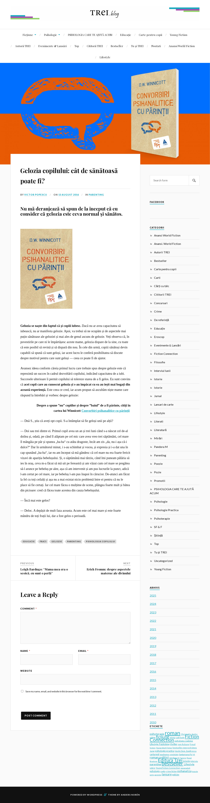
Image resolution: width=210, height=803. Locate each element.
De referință (161, 320)
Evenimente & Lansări (52, 46)
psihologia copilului (100, 541)
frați (43, 541)
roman (172, 733)
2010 (153, 722)
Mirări (158, 438)
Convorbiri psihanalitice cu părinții (105, 411)
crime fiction (171, 771)
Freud (192, 744)
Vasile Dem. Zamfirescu (185, 751)
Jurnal (158, 396)
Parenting (97, 194)
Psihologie (50, 35)
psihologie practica (164, 751)
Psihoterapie (162, 518)
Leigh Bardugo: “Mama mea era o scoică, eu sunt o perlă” (44, 571)
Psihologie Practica (166, 510)
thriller (173, 744)
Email (83, 651)
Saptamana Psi (186, 754)
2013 (153, 697)
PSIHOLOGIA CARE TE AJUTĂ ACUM (90, 35)
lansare (167, 774)
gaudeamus (165, 754)
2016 (153, 671)
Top (77, 46)
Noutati (156, 46)
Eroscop (159, 336)
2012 (153, 705)
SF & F (158, 527)
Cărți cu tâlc (161, 286)
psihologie (155, 771)
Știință (158, 535)
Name (25, 651)
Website (26, 670)
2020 (153, 637)
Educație (125, 35)
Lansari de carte (163, 404)
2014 (153, 688)
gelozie (57, 541)
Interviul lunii (162, 370)
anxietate (174, 754)
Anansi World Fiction (182, 46)
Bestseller (117, 46)
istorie (186, 760)
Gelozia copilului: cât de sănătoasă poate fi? (64, 175)
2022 (153, 620)
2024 (153, 603)
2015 (153, 680)
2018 (153, 654)
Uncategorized (163, 560)
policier (175, 774)
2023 (153, 612)
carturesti (154, 754)
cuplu (162, 771)
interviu (194, 761)
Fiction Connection (166, 353)
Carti (157, 277)
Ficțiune (28, 35)
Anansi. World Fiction (167, 243)
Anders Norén (130, 794)
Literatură (160, 430)
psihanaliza (184, 771)
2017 (153, 663)
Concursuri (161, 303)
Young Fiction (178, 35)
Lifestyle (105, 57)
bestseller (172, 763)
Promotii (159, 480)
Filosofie (159, 362)
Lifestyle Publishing (160, 744)
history (152, 748)
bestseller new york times (185, 748)
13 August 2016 (69, 194)
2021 (153, 629)
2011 (153, 713)
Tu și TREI (137, 46)
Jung (152, 751)
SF (194, 754)
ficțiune (162, 736)
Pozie (157, 472)
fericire (183, 758)
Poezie (158, 463)
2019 (153, 646)
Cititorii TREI (95, 46)
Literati (158, 421)
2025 (153, 595)
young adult (185, 768)
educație (29, 541)
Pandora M (161, 446)
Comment (28, 608)
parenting (74, 541)
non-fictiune (183, 744)
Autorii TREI (22, 46)
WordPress (94, 794)
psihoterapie (157, 733)
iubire (152, 768)
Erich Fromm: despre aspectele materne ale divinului (108, 571)
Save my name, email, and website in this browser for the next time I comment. (63, 691)
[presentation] (47, 705)
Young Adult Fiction (164, 748)
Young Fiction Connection (168, 768)
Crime (158, 311)
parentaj (157, 775)
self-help (180, 737)
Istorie (158, 379)
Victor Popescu (36, 194)
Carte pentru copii (150, 35)
